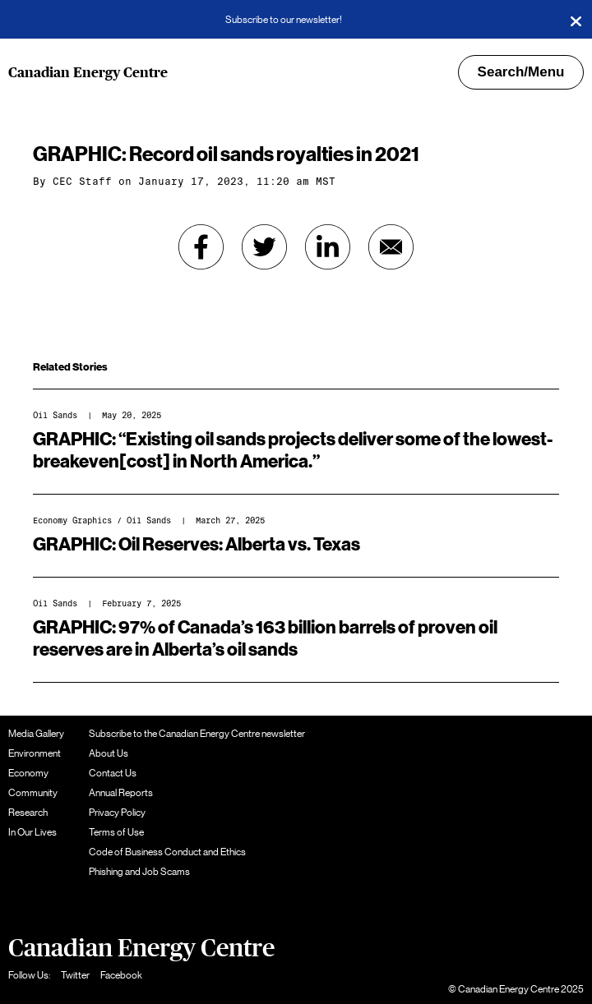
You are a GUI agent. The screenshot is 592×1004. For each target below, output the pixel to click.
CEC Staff (82, 181)
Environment (34, 753)
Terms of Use (116, 832)
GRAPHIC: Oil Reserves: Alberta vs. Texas (196, 545)
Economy (28, 773)
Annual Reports (121, 793)
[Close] (575, 20)
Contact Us (112, 773)
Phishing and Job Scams (139, 872)
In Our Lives (32, 832)
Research (28, 812)
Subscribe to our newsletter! (283, 20)
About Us (108, 753)
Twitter (75, 975)
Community (33, 793)
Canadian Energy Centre (88, 73)
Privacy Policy (117, 812)
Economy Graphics (72, 520)
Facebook (121, 975)
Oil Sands (55, 415)
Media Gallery (36, 734)
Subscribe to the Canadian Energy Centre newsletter (197, 734)
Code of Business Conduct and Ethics (167, 852)
